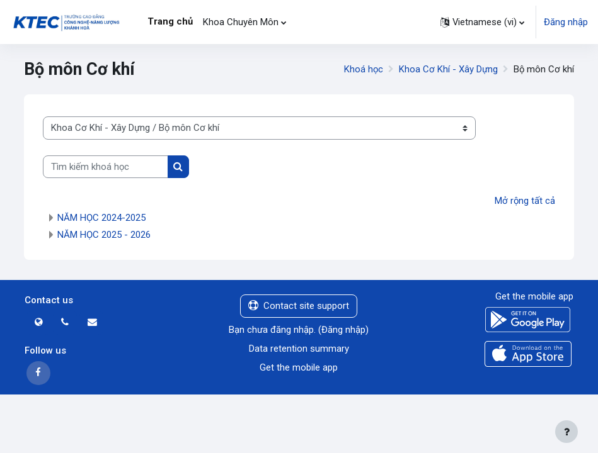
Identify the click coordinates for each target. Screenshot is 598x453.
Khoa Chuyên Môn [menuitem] (241, 22)
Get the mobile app (299, 367)
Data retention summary (299, 348)
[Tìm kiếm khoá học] (105, 166)
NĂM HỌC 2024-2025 (101, 217)
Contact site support (298, 305)
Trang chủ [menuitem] (170, 21)
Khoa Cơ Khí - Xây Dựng (448, 69)
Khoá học (363, 69)
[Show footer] (566, 431)
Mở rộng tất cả (525, 200)
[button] (482, 22)
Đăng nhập (566, 22)
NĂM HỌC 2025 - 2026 (104, 234)
